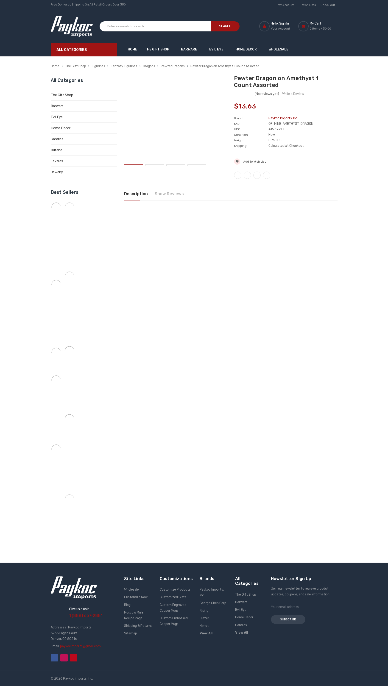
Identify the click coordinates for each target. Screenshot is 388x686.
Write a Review (293, 94)
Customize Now (136, 597)
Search (225, 26)
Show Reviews (169, 193)
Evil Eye (218, 49)
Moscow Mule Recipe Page (133, 615)
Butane (56, 150)
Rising (204, 611)
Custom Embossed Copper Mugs (174, 621)
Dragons (149, 66)
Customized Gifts (173, 597)
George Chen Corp (213, 603)
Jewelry (57, 172)
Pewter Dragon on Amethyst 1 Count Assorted (224, 66)
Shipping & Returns (138, 626)
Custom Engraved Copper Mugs (173, 608)
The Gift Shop (159, 49)
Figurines (98, 66)
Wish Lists (309, 5)
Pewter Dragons (173, 66)
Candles (57, 139)
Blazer (204, 618)
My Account (288, 5)
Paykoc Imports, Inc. (212, 592)
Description (136, 193)
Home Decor (248, 49)
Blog (127, 605)
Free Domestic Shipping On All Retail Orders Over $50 (88, 4)
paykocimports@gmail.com (80, 646)
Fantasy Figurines (124, 66)
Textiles (57, 161)
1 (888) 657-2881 (86, 615)
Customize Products (175, 590)
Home (132, 49)
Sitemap (130, 633)
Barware (191, 49)
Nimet (204, 626)
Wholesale (278, 49)
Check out (328, 5)
